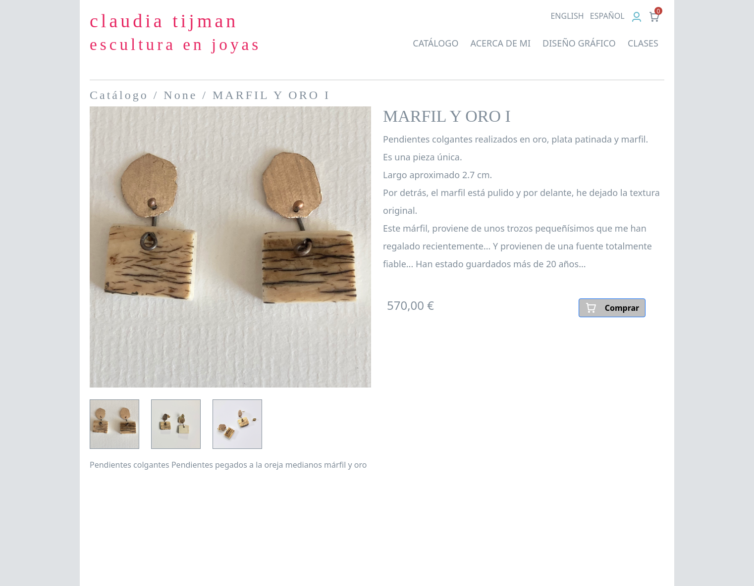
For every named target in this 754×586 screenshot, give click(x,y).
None (180, 95)
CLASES (643, 43)
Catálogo (119, 95)
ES (607, 15)
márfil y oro (345, 464)
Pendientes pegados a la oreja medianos (246, 464)
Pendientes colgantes (129, 464)
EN (567, 15)
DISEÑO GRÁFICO (579, 43)
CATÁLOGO (435, 43)
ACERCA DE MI (500, 43)
